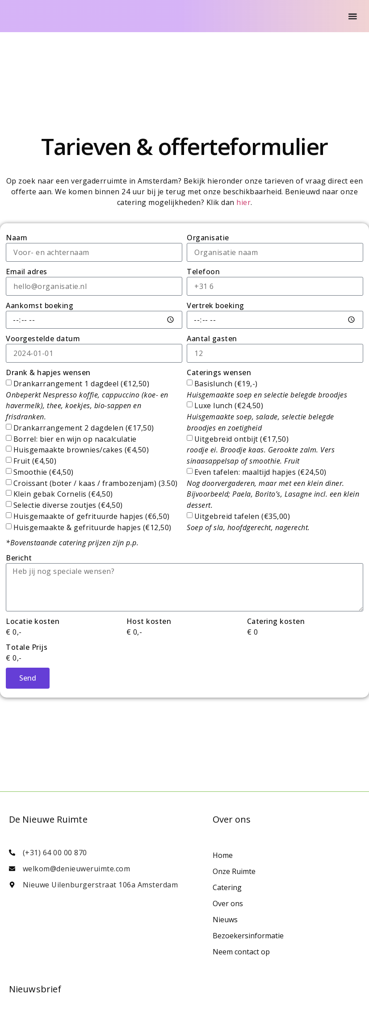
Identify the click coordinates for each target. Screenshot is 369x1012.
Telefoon (203, 271)
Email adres (26, 271)
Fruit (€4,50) (35, 461)
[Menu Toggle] (352, 16)
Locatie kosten (32, 621)
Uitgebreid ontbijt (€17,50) (261, 450)
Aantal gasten (212, 338)
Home (223, 855)
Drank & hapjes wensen (48, 372)
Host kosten (149, 621)
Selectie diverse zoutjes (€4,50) (68, 505)
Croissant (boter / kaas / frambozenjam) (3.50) (95, 483)
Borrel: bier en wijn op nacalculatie (75, 438)
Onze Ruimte (234, 871)
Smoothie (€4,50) (43, 472)
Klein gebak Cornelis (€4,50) (63, 494)
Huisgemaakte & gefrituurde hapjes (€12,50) (92, 527)
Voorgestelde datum (43, 338)
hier (243, 202)
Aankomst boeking (39, 305)
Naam (16, 238)
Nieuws (225, 919)
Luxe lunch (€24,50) (260, 417)
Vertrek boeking (215, 305)
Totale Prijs (26, 647)
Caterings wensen (219, 372)
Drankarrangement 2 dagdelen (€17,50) (83, 428)
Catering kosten (276, 621)
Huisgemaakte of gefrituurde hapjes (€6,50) (91, 516)
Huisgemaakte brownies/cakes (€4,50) (81, 450)
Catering (227, 887)
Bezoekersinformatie (248, 936)
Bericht (19, 558)
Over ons (228, 903)
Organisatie (208, 238)
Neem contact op (241, 952)
